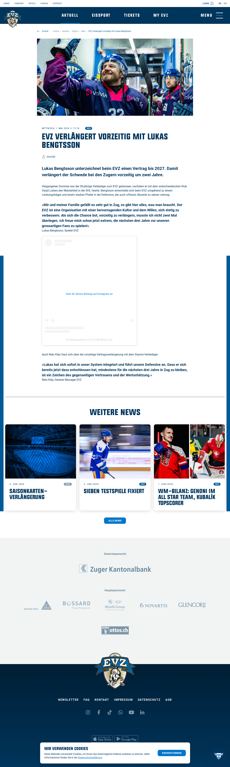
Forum (44, 3)
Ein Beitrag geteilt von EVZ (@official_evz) (89, 339)
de (220, 3)
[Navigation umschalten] (212, 15)
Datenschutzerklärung (90, 757)
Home (6, 3)
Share (49, 157)
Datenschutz (149, 699)
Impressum (123, 699)
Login (208, 3)
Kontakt (57, 3)
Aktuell (70, 15)
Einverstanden (171, 753)
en (225, 3)
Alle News (115, 520)
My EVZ (160, 15)
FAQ (87, 699)
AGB (168, 699)
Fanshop (19, 3)
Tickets (132, 15)
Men (89, 128)
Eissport (101, 15)
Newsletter (68, 699)
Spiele (32, 3)
